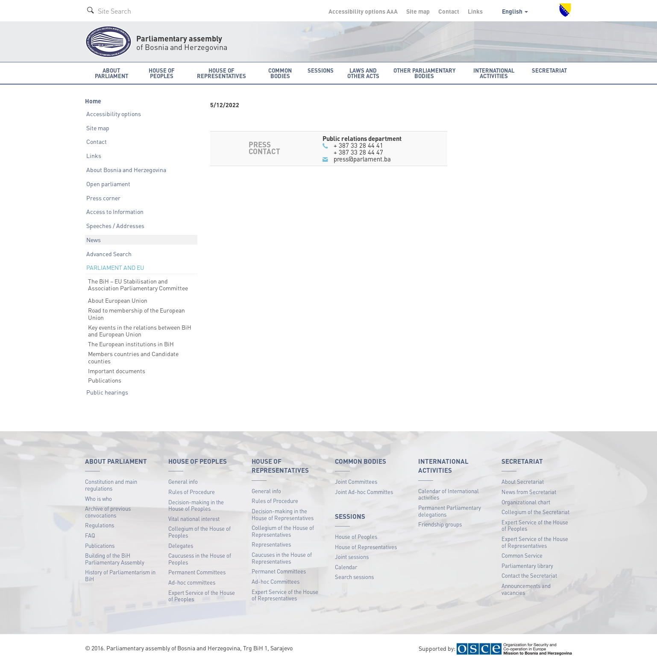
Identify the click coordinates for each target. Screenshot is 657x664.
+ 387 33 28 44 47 (358, 152)
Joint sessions (352, 556)
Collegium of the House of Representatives (283, 531)
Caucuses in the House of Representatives (282, 558)
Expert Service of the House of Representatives (285, 595)
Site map (418, 11)
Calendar (346, 566)
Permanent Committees (197, 572)
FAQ (90, 535)
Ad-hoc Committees (275, 581)
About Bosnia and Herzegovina (126, 169)
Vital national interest (194, 518)
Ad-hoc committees (191, 582)
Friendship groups (440, 524)
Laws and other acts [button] (363, 73)
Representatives (271, 544)
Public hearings (107, 392)
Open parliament (108, 183)
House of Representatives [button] (221, 73)
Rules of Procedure (191, 491)
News (93, 239)
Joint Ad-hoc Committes (364, 491)
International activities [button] (493, 73)
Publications (104, 380)
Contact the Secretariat (529, 575)
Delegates (180, 545)
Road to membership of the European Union (136, 313)
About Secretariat (523, 481)
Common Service (522, 555)
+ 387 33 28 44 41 (358, 145)
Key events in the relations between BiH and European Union (139, 330)
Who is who (98, 498)
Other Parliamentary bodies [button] (424, 73)
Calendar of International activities (448, 494)
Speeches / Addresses (115, 225)
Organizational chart (526, 502)
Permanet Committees (279, 571)
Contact (448, 11)
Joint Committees (356, 481)
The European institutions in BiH (131, 344)
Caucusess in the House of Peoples (199, 559)
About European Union (117, 300)
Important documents (116, 370)
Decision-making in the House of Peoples (196, 505)
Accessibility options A (363, 11)
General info (183, 481)
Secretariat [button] (549, 70)
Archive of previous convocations (108, 512)
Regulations (99, 525)
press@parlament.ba (362, 159)
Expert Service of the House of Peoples (201, 596)
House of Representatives (366, 546)
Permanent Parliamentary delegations (449, 511)
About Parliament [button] (111, 73)
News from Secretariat (529, 491)
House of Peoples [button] (162, 73)
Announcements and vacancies (526, 589)
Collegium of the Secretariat (535, 511)
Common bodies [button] (280, 73)
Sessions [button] (321, 70)
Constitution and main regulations (111, 485)
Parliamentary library (527, 565)
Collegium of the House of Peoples (199, 532)
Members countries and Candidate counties (133, 357)
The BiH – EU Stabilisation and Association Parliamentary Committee (138, 284)
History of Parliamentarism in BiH (120, 575)
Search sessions (354, 576)
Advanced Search (109, 253)
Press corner (103, 198)
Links (475, 11)
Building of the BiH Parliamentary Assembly (114, 559)
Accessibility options (113, 113)
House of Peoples (356, 536)
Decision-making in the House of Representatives (283, 514)
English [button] (515, 11)
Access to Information (115, 211)
